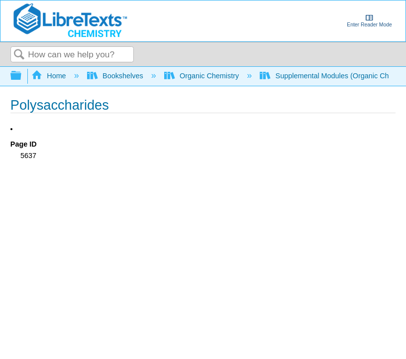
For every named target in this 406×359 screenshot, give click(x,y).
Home (49, 76)
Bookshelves (116, 76)
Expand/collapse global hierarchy (22, 76)
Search (19, 55)
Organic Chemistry (202, 76)
